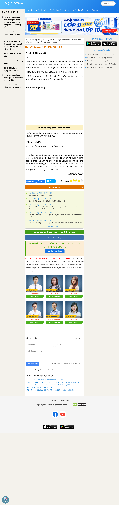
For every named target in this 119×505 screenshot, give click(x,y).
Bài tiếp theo (65, 187)
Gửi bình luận (33, 364)
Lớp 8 (36, 10)
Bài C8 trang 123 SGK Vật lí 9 (40, 212)
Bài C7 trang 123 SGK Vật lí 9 (40, 204)
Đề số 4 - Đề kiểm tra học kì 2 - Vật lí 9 (41, 387)
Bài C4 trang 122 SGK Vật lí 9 (43, 47)
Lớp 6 (51, 10)
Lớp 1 (88, 10)
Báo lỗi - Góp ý (54, 237)
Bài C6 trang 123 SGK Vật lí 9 (40, 199)
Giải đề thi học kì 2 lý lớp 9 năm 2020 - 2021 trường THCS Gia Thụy (53, 382)
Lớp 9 (29, 10)
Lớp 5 (58, 10)
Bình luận (30, 181)
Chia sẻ (41, 181)
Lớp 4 (66, 10)
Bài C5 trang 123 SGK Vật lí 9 (40, 193)
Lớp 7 (44, 10)
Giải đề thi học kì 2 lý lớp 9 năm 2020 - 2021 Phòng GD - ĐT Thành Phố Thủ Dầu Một (54, 385)
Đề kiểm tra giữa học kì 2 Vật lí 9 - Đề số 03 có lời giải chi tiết (50, 390)
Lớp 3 (73, 10)
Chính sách (65, 400)
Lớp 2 (80, 10)
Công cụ (95, 10)
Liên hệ (53, 400)
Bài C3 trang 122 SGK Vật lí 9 (40, 220)
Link (35, 271)
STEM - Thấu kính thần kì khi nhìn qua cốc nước (45, 380)
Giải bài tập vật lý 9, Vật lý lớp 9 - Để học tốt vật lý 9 (49, 39)
